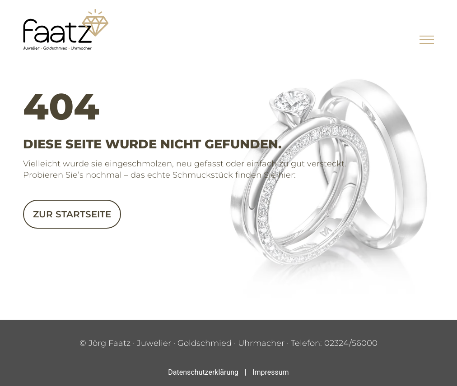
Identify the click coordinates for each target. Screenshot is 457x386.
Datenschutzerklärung (203, 372)
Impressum (270, 372)
